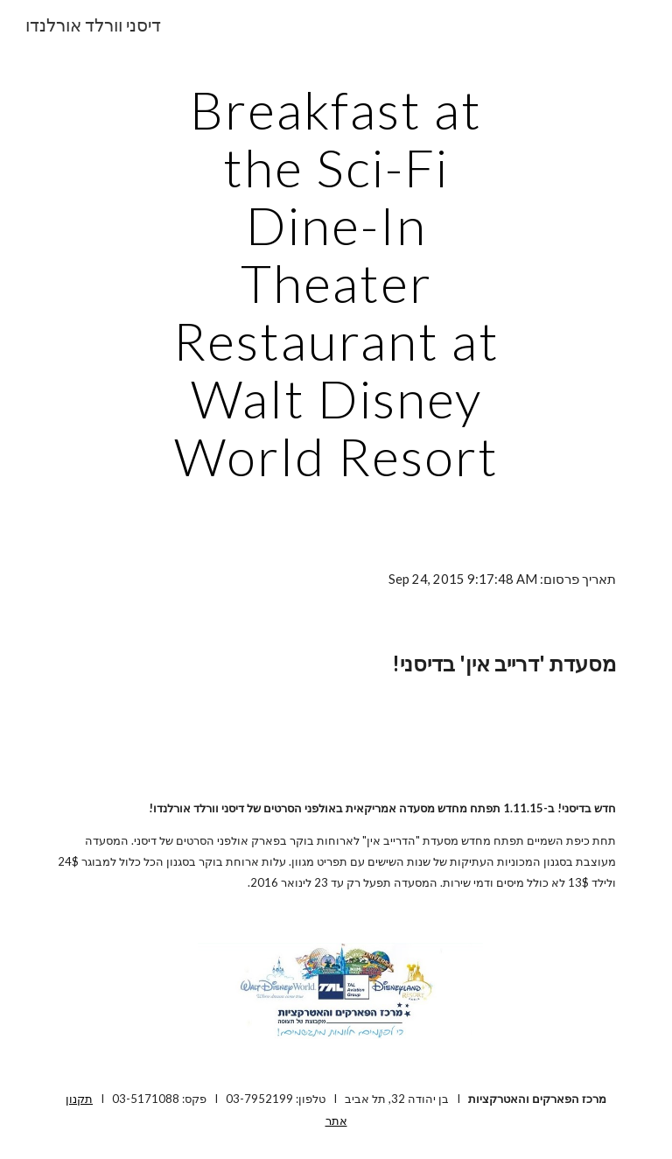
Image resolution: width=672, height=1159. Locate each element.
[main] (335, 283)
